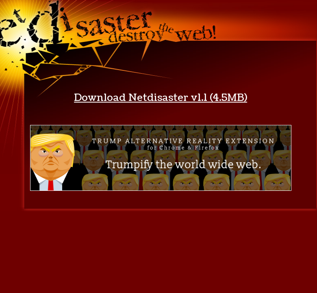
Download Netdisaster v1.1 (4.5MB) (160, 98)
